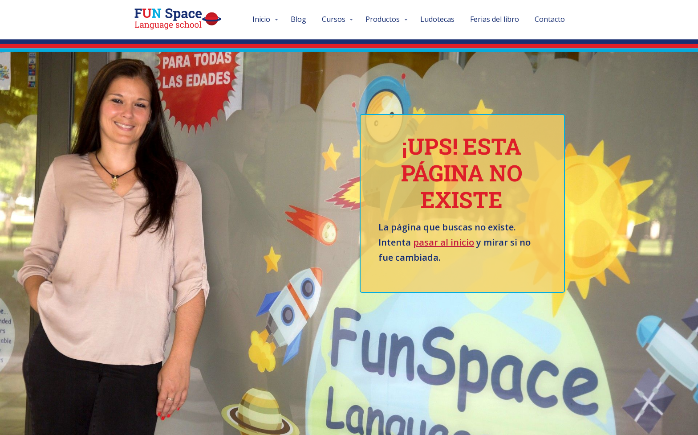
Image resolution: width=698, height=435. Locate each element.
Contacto (550, 19)
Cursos (333, 19)
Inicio (261, 19)
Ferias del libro (494, 19)
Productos (382, 19)
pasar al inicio (443, 242)
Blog (298, 19)
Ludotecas (437, 19)
